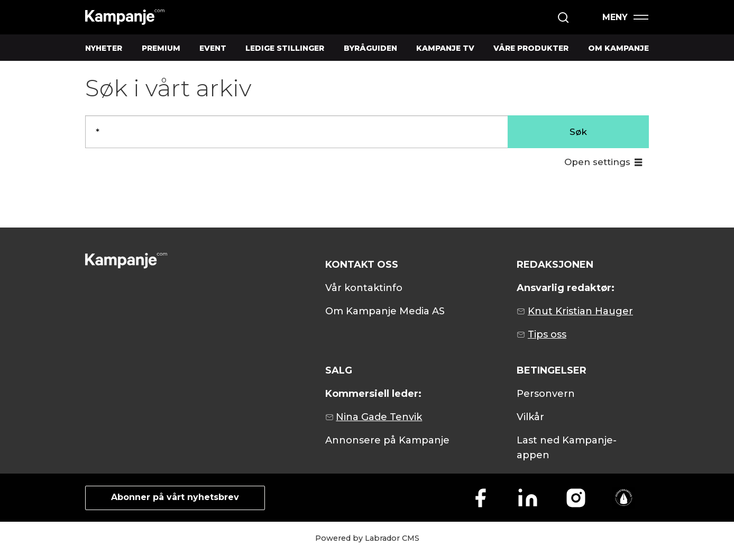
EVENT (212, 48)
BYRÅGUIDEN (370, 48)
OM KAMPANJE (618, 48)
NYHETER (103, 48)
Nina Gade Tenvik (379, 417)
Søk (578, 131)
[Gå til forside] (124, 17)
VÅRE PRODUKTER (530, 48)
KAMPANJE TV (445, 48)
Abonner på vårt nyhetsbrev (175, 497)
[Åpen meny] (625, 17)
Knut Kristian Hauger (580, 311)
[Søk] (563, 17)
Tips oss (547, 334)
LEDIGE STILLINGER (284, 48)
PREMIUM (161, 48)
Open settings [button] (597, 162)
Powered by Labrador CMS (367, 538)
